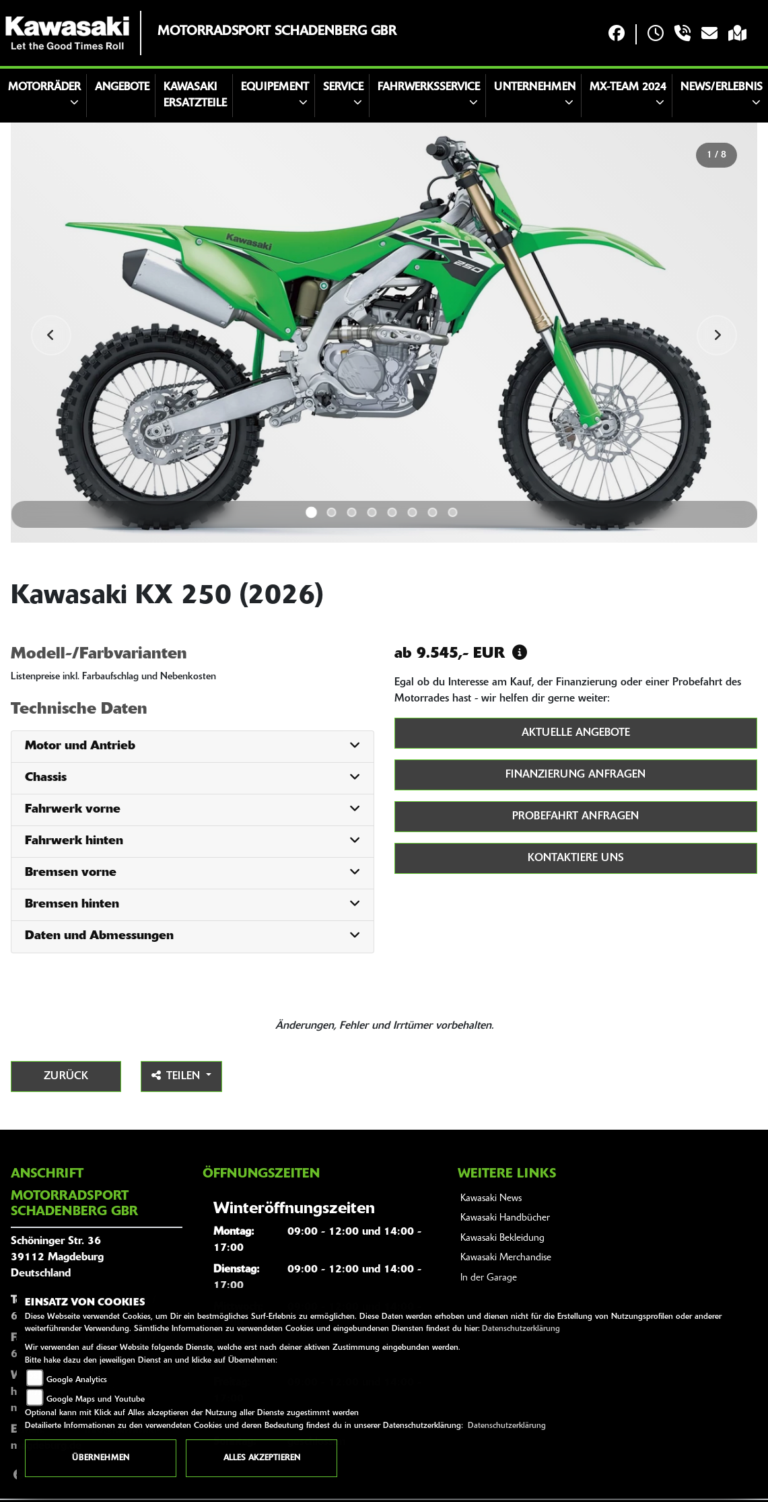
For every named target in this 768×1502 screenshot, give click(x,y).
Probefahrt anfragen (575, 816)
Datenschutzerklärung (521, 1329)
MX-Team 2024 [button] (628, 87)
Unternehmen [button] (534, 87)
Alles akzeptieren (261, 1458)
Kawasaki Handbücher (505, 1218)
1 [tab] (311, 512)
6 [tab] (412, 512)
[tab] (192, 747)
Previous (51, 335)
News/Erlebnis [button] (721, 87)
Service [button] (343, 87)
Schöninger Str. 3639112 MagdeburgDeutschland (57, 1257)
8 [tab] (453, 512)
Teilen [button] (177, 1076)
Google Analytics (76, 1380)
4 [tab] (372, 512)
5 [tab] (392, 512)
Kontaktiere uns (576, 858)
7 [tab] (433, 512)
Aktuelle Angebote (576, 733)
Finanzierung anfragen (575, 775)
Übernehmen (100, 1458)
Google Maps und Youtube (95, 1400)
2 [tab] (332, 512)
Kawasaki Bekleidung (502, 1238)
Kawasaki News (491, 1199)
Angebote (122, 87)
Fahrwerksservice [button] (429, 87)
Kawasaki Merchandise (505, 1258)
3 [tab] (352, 512)
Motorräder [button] (44, 87)
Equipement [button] (275, 87)
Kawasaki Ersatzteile (195, 95)
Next (717, 335)
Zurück (66, 1076)
